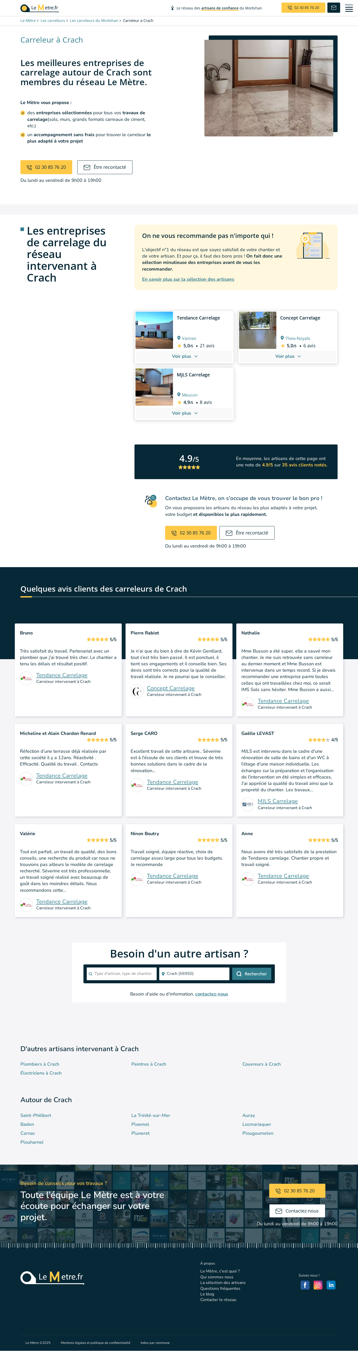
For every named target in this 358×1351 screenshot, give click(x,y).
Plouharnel (32, 1142)
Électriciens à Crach (40, 1073)
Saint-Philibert (35, 1115)
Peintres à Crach (148, 1064)
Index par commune (155, 1343)
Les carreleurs (53, 20)
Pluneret (140, 1133)
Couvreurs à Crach (261, 1064)
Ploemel (140, 1124)
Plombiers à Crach (39, 1064)
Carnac (27, 1133)
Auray (248, 1115)
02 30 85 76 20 (46, 167)
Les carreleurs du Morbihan (94, 20)
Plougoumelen (257, 1133)
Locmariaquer (256, 1124)
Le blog (207, 1294)
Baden (27, 1124)
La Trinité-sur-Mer (150, 1115)
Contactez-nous (297, 1211)
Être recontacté (105, 167)
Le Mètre (28, 20)
